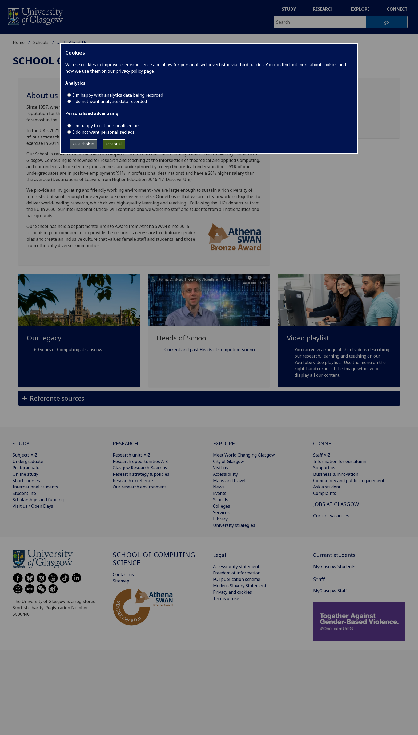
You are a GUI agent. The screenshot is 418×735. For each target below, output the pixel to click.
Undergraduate (28, 461)
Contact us (123, 574)
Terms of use (226, 598)
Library (220, 519)
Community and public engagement (348, 480)
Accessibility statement (236, 566)
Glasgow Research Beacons (140, 468)
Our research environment (139, 487)
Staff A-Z (322, 455)
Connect (397, 9)
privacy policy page (135, 71)
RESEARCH (125, 443)
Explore (360, 9)
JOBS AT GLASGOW (336, 504)
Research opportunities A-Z (140, 461)
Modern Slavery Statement (239, 586)
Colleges (221, 506)
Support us (324, 468)
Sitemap (121, 581)
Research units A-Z (132, 455)
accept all (114, 143)
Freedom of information (236, 573)
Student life (24, 493)
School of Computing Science (154, 558)
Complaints (324, 493)
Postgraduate (26, 468)
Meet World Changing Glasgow (244, 455)
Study (289, 9)
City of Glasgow (228, 461)
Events (219, 493)
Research (323, 9)
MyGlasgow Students (334, 566)
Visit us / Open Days (33, 506)
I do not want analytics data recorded (110, 101)
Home (19, 42)
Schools (41, 42)
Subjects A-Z (25, 455)
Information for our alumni (340, 461)
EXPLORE (224, 443)
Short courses (26, 480)
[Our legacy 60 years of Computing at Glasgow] (79, 319)
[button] (209, 398)
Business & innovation (335, 474)
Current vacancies (331, 516)
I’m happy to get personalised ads (106, 126)
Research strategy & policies (141, 474)
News (218, 487)
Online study (25, 474)
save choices (84, 143)
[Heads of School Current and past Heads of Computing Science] (209, 319)
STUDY (21, 443)
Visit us (220, 468)
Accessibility (225, 474)
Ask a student (326, 487)
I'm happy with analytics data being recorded (118, 95)
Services (221, 512)
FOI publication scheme (236, 579)
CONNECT (325, 443)
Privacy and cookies (232, 592)
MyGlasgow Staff (330, 591)
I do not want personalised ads (104, 132)
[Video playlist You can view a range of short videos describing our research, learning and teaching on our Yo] (339, 332)
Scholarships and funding (38, 500)
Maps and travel (229, 480)
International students (35, 487)
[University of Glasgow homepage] (35, 16)
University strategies (234, 525)
